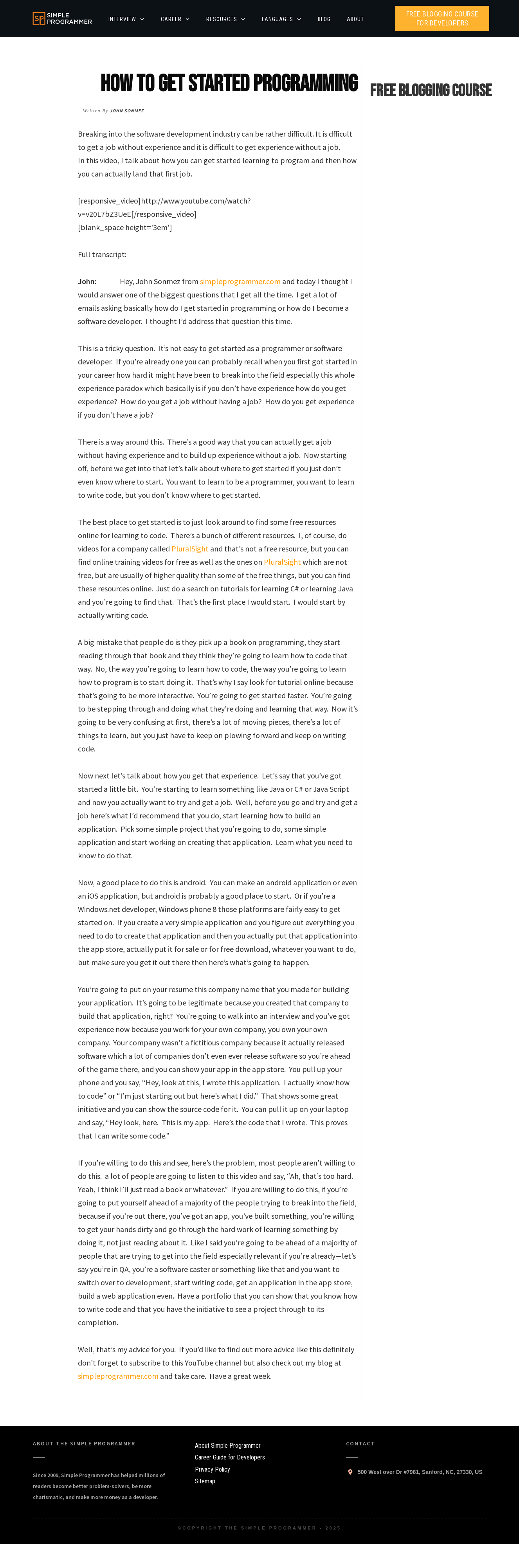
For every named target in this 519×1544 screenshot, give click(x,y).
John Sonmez (127, 111)
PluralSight (190, 548)
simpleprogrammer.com (240, 281)
